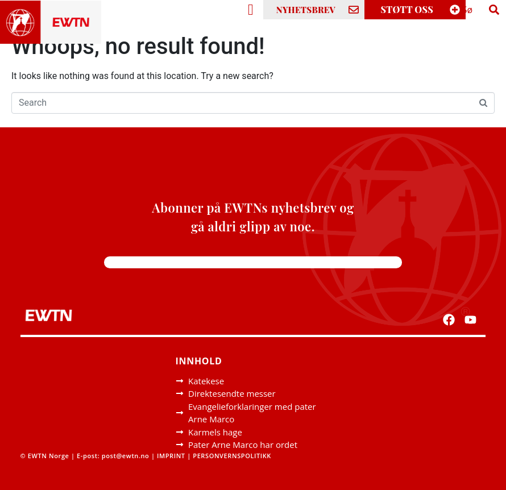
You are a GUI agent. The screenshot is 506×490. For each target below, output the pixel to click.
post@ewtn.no (126, 455)
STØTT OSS (407, 9)
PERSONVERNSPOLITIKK (232, 455)
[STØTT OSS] (455, 10)
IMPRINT (171, 455)
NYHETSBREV (305, 9)
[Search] (494, 9)
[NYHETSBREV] (354, 10)
